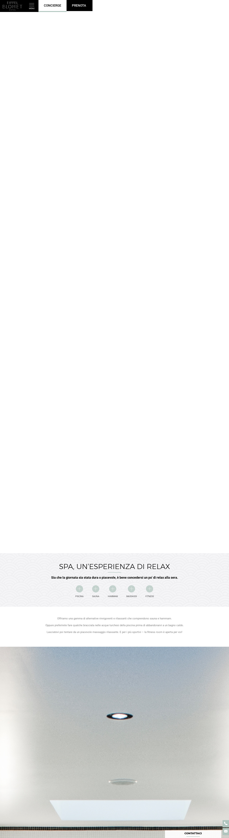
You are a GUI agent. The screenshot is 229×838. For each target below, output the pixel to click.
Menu (32, 7)
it (220, 6)
